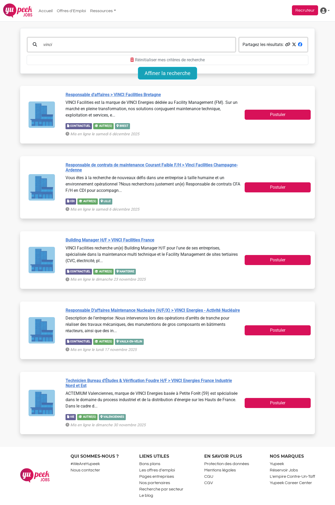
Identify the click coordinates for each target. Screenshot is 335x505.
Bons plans (149, 464)
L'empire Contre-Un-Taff (292, 476)
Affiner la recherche (167, 73)
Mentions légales (220, 470)
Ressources (101, 11)
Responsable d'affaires (113, 94)
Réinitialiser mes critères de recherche (167, 59)
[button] (287, 44)
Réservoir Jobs (284, 470)
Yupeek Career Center (291, 483)
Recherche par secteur (161, 489)
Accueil (46, 11)
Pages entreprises (156, 476)
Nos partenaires (154, 483)
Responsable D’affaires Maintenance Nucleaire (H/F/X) (153, 310)
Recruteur (305, 10)
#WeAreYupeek (85, 464)
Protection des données (226, 464)
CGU (208, 476)
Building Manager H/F (110, 240)
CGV (208, 483)
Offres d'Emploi (71, 11)
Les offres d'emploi (157, 470)
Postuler (277, 114)
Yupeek (277, 464)
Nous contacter (85, 470)
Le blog (146, 495)
